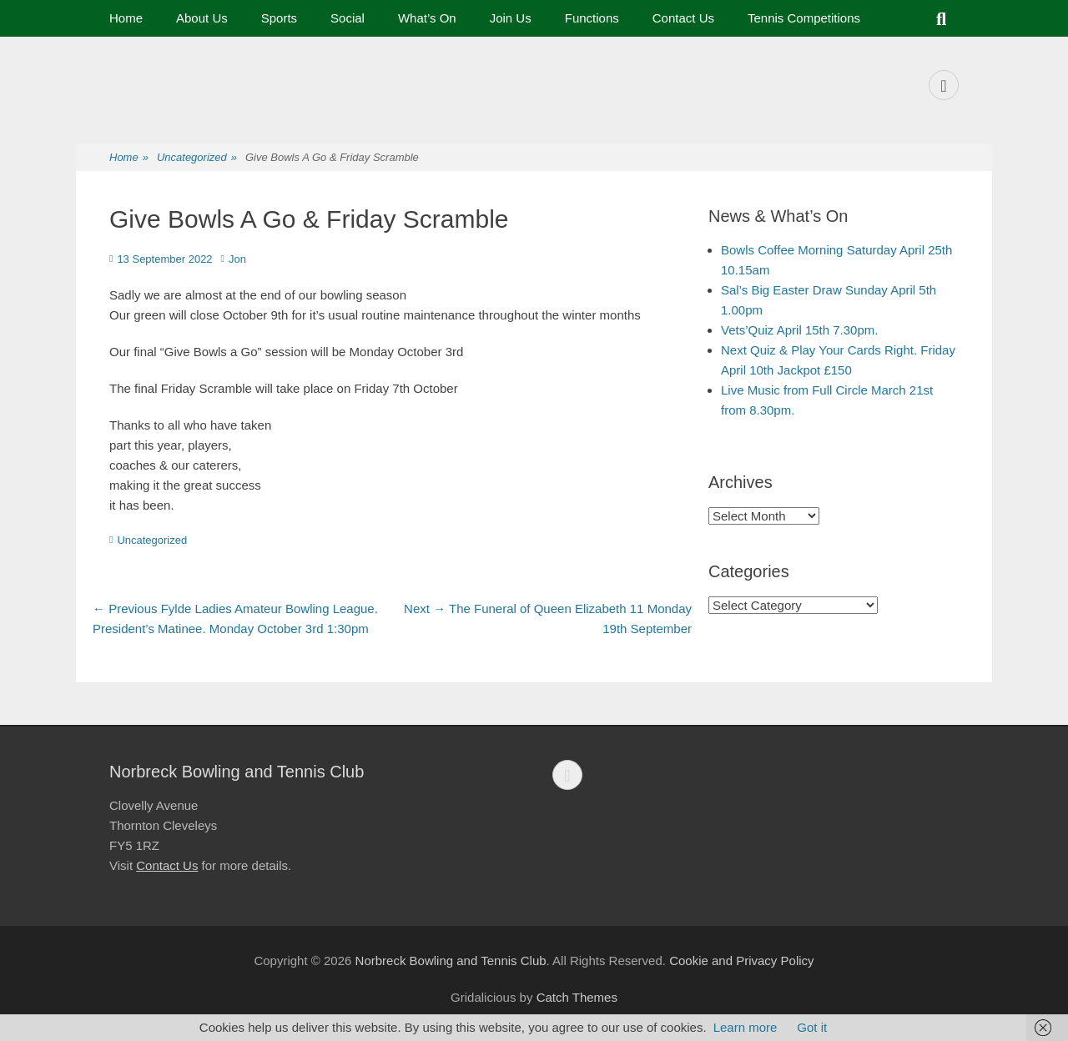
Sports (279, 18)
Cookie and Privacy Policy (741, 960)
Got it (812, 1027)
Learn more (745, 1027)
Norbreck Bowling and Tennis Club (451, 960)
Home (126, 18)
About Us (202, 18)
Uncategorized (197, 158)
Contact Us (683, 18)
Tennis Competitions (804, 18)
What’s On (427, 18)
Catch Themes (577, 997)
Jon (237, 259)
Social (347, 18)
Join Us (510, 18)
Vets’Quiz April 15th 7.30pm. (799, 330)
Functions (592, 18)
